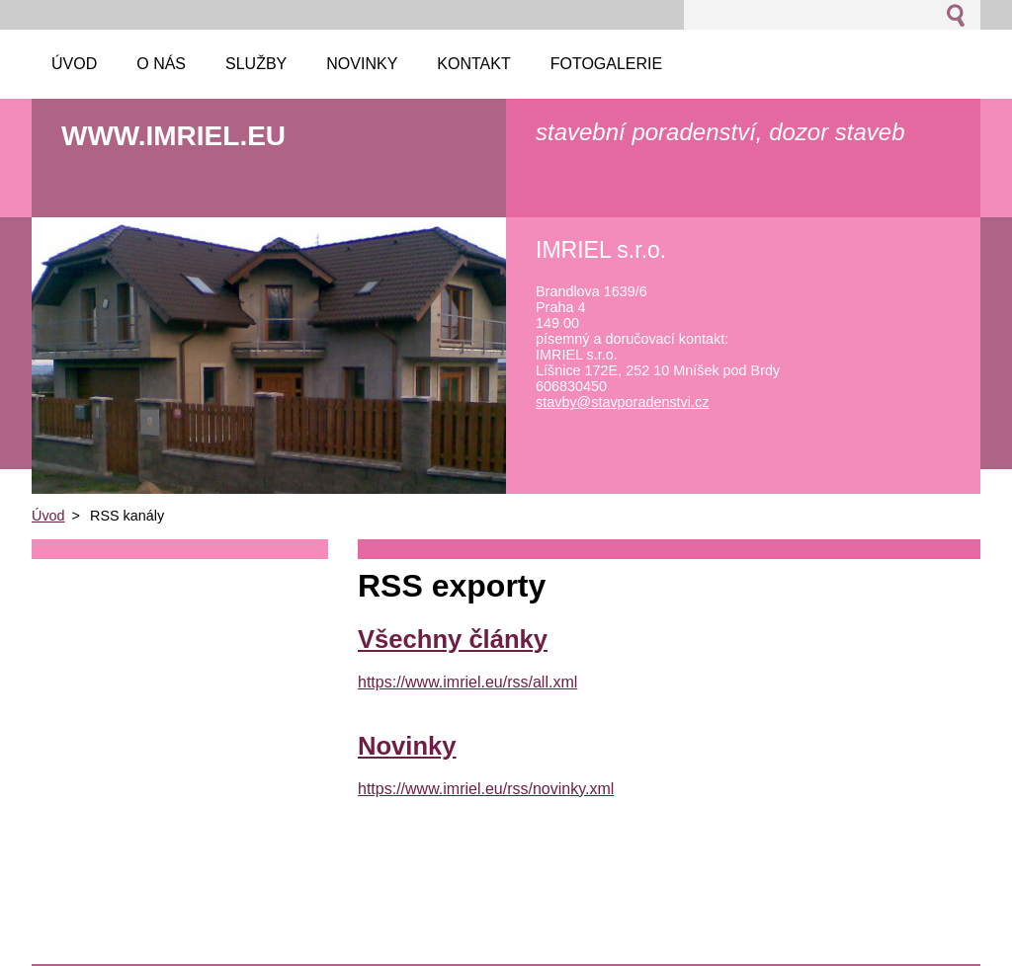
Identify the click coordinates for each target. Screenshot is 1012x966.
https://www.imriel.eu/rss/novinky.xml (486, 788)
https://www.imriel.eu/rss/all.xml (467, 682)
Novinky (407, 746)
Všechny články (453, 639)
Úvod (48, 515)
